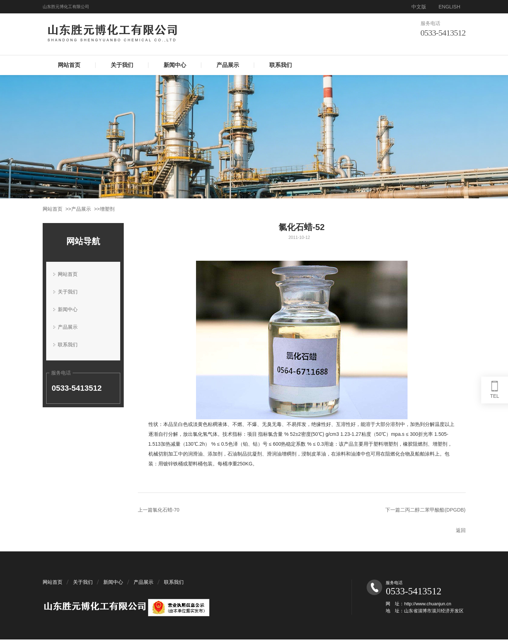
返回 (461, 530)
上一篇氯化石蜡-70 (158, 510)
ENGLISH (449, 7)
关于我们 (122, 65)
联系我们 (280, 65)
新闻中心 (175, 65)
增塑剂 (107, 209)
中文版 (418, 7)
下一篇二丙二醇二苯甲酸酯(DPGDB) (425, 510)
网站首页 (69, 65)
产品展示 (227, 65)
